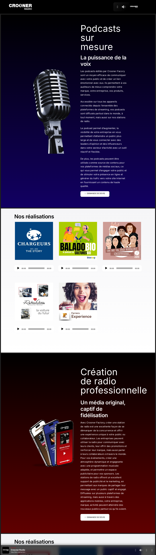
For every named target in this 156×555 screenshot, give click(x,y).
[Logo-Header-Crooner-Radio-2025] (20, 5)
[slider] (36, 268)
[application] (34, 268)
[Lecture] (18, 268)
